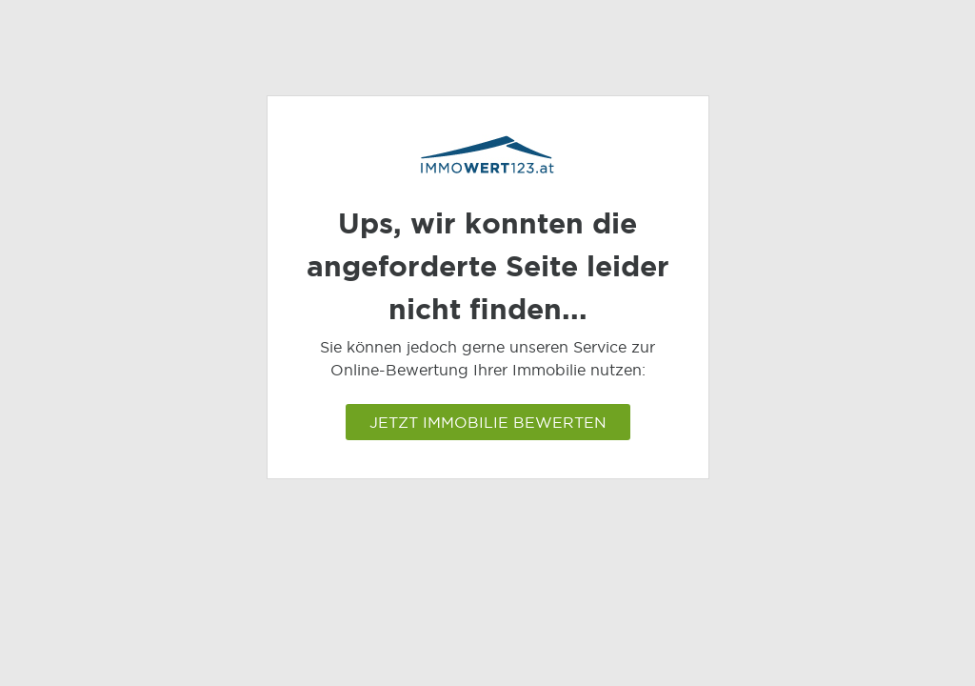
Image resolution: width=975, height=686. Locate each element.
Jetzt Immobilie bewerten (488, 422)
